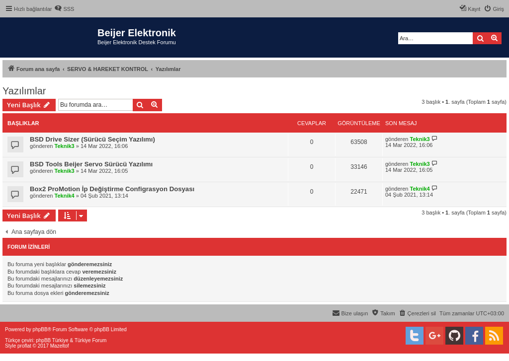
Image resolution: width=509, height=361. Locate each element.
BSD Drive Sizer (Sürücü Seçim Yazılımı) (92, 139)
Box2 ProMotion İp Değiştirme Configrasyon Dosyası (112, 189)
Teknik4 (65, 196)
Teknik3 (65, 146)
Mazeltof (59, 346)
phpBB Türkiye (52, 340)
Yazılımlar (24, 90)
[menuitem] (64, 9)
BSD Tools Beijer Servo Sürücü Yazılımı (91, 164)
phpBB (40, 329)
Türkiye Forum (90, 340)
